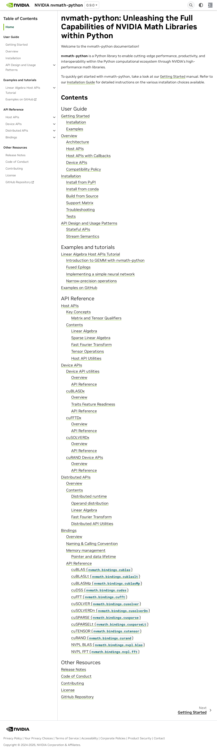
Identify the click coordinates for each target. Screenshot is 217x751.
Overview (12, 51)
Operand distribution (89, 503)
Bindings (11, 137)
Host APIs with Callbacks (88, 155)
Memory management (86, 550)
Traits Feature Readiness (93, 404)
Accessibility (89, 738)
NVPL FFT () (105, 651)
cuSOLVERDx (77, 437)
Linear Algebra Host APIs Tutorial (23, 90)
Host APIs (12, 117)
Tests (71, 216)
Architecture (77, 142)
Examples (74, 129)
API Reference (84, 384)
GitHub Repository (18, 182)
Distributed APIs (17, 130)
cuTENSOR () (106, 631)
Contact (159, 738)
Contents (74, 325)
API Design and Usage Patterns (21, 67)
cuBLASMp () (106, 583)
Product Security (139, 738)
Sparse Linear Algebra (90, 337)
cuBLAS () (101, 569)
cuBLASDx (75, 391)
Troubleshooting (80, 209)
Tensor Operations (87, 351)
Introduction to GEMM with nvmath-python (105, 260)
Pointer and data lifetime (93, 556)
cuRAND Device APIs (84, 457)
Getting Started (17, 44)
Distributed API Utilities (92, 523)
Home (10, 27)
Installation (13, 58)
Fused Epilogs (78, 267)
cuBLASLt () (105, 576)
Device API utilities (82, 371)
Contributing (14, 168)
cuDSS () (99, 590)
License (11, 175)
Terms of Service (67, 738)
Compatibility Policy (83, 169)
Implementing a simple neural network (100, 274)
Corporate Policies (112, 738)
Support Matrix (79, 203)
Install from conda (82, 189)
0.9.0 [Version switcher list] (90, 5)
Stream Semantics (82, 236)
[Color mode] (200, 5)
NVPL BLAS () (108, 644)
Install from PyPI (81, 182)
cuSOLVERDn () (110, 610)
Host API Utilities (86, 358)
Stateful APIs (78, 229)
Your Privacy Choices (38, 738)
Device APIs (14, 124)
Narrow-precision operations (91, 281)
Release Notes (15, 155)
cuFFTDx (73, 418)
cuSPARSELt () (109, 624)
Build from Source (82, 196)
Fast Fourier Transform (91, 344)
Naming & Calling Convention (92, 543)
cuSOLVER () (106, 603)
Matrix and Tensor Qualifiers (96, 318)
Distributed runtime (89, 496)
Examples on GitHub (19, 99)
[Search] (191, 5)
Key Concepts (78, 312)
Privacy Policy (12, 738)
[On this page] (210, 5)
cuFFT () (99, 597)
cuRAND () (102, 638)
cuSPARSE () (106, 617)
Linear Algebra (84, 331)
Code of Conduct (17, 162)
